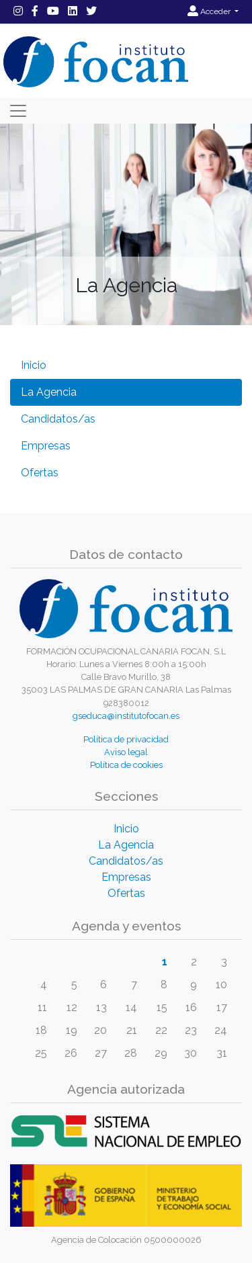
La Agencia (49, 392)
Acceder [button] (210, 11)
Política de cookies (126, 765)
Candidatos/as (58, 418)
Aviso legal (126, 752)
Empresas (46, 445)
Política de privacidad (126, 739)
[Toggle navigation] (18, 111)
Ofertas (39, 472)
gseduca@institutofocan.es (126, 716)
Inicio (33, 365)
